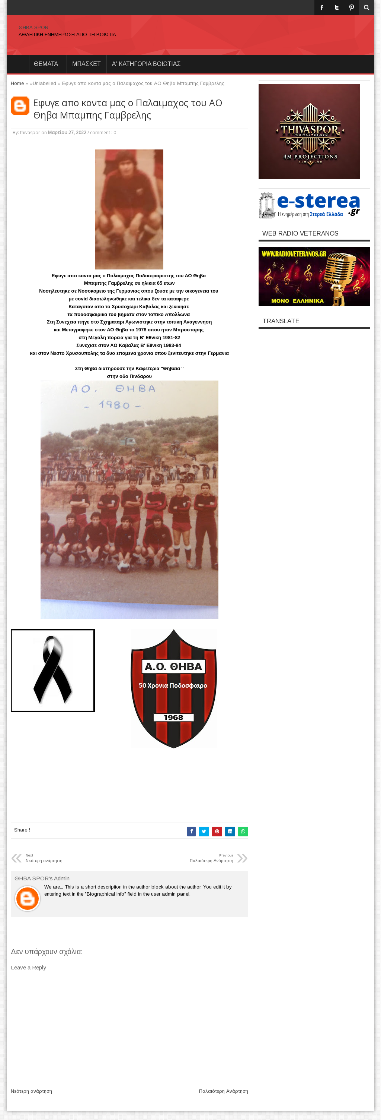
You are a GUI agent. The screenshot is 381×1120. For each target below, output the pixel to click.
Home (18, 64)
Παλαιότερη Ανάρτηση (223, 1091)
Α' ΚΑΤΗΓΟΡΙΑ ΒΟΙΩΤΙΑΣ (146, 64)
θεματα (46, 64)
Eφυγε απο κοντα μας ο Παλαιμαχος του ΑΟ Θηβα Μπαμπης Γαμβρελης (127, 109)
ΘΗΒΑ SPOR (33, 27)
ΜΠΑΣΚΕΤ (86, 64)
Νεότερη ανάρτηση (31, 1091)
